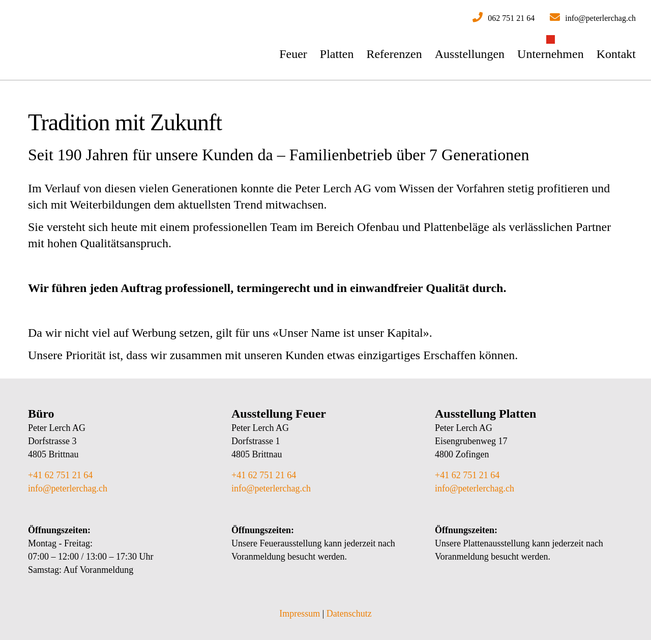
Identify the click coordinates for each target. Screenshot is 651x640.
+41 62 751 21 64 (60, 475)
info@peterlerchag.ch (67, 488)
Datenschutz (349, 613)
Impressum (299, 613)
